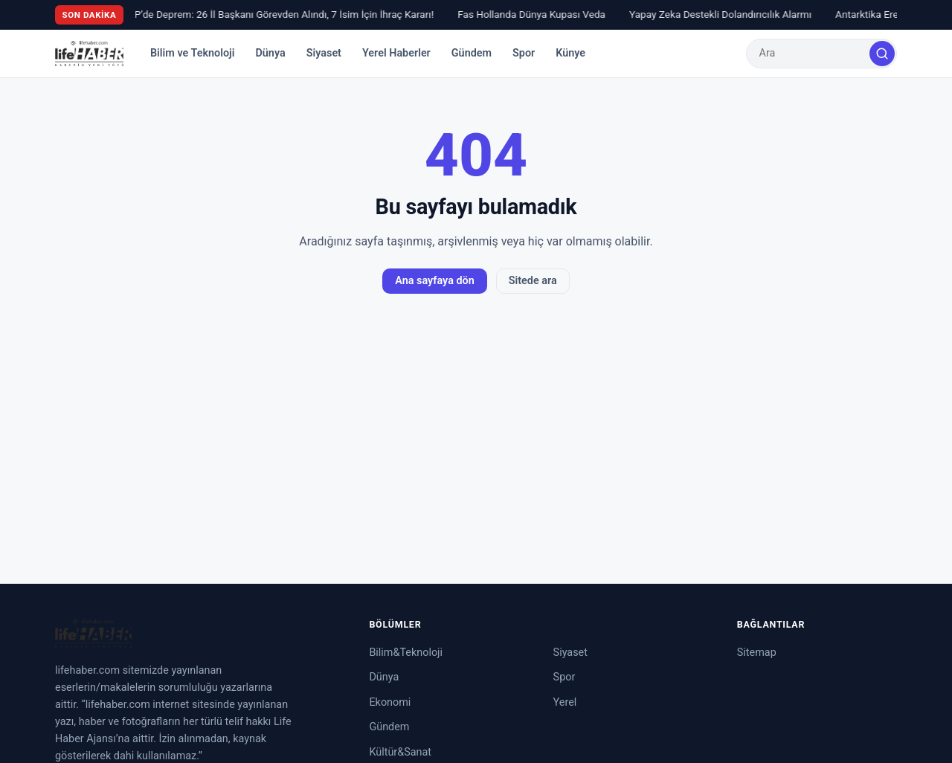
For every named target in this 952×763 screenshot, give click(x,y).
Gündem (471, 53)
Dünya (270, 53)
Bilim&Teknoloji (406, 652)
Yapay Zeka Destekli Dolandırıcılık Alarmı (724, 14)
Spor (523, 53)
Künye (570, 53)
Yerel (565, 702)
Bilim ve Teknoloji (192, 53)
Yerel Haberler (396, 53)
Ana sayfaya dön (434, 280)
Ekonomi (390, 702)
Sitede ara (533, 280)
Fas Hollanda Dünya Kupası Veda (535, 14)
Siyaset (323, 53)
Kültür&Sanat (400, 752)
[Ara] (882, 53)
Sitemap (756, 652)
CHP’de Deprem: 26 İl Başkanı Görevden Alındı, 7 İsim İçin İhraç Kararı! (280, 14)
